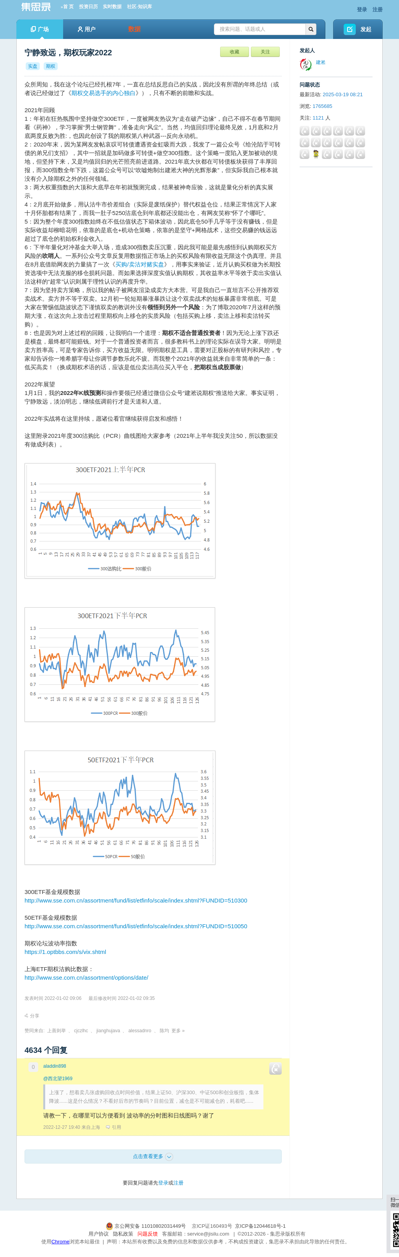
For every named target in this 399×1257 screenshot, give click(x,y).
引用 (113, 1127)
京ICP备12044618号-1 (260, 1226)
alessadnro (139, 1030)
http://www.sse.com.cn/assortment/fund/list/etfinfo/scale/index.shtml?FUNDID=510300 (136, 900)
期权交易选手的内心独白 (103, 93)
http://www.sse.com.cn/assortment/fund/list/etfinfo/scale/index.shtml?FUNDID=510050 (136, 926)
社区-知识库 (139, 6)
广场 (40, 32)
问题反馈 (148, 1234)
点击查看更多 (153, 1157)
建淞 (320, 62)
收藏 (234, 52)
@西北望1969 (57, 1078)
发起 (365, 29)
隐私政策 (123, 1234)
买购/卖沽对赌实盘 (139, 264)
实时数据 (112, 6)
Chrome (60, 1242)
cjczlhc (81, 1030)
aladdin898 (54, 1066)
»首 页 (67, 6)
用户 (86, 29)
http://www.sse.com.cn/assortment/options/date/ (86, 977)
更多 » (178, 1030)
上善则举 (56, 1030)
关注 (265, 52)
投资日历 (88, 6)
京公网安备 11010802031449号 (146, 1226)
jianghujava (108, 1030)
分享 (32, 1016)
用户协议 (98, 1234)
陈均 (164, 1030)
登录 (362, 9)
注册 (378, 9)
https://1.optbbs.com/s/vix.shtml (65, 951)
